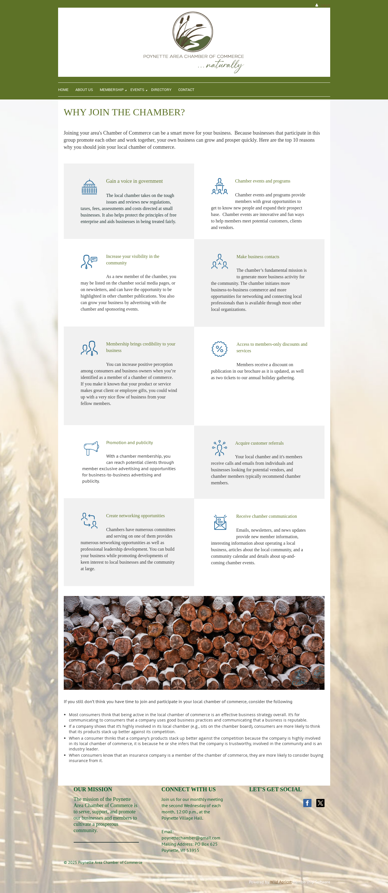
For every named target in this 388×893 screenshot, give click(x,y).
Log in (325, 5)
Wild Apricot (281, 881)
